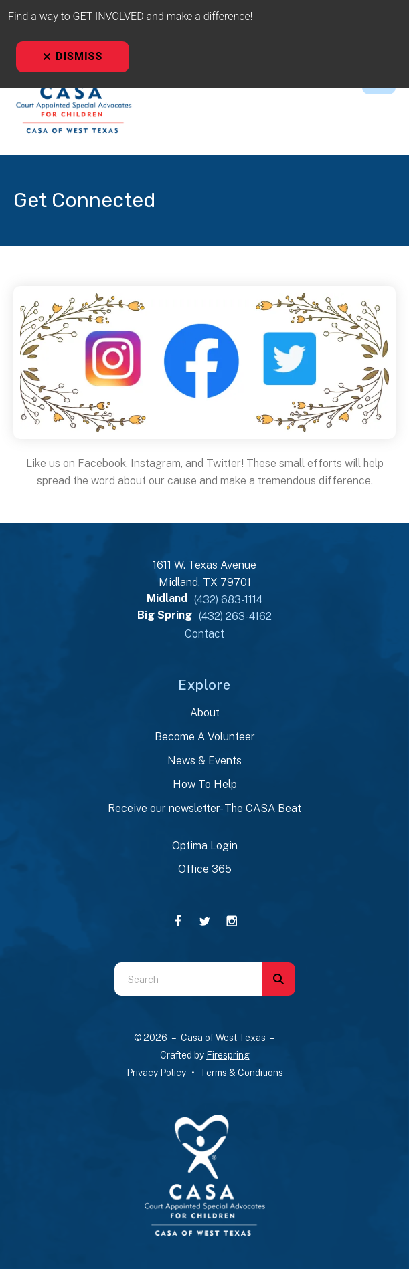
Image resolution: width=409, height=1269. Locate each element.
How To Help (205, 784)
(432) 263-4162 (235, 616)
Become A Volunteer (205, 736)
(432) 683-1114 (228, 599)
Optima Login (205, 845)
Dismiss (72, 56)
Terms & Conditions (241, 1072)
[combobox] (188, 979)
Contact (204, 633)
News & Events (204, 760)
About (205, 712)
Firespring (228, 1055)
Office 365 (205, 869)
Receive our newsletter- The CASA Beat (204, 808)
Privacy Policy (156, 1072)
